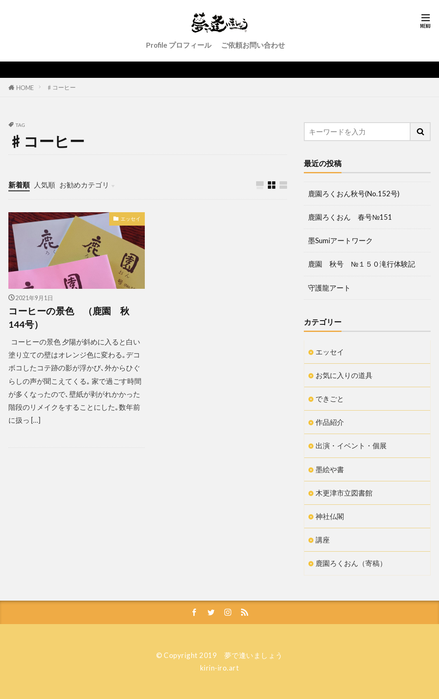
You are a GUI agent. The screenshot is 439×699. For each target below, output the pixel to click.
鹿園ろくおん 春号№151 (350, 217)
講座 (323, 539)
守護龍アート (329, 287)
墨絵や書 (330, 469)
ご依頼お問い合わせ (253, 45)
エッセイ (131, 219)
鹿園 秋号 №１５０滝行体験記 (361, 264)
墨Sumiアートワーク (340, 240)
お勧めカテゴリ (84, 184)
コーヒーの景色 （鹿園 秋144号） (68, 318)
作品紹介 (330, 422)
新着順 (19, 184)
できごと (330, 398)
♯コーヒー (61, 87)
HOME (25, 87)
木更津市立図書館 (344, 492)
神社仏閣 (330, 516)
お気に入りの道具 (344, 375)
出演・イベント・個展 (351, 445)
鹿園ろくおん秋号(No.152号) (354, 193)
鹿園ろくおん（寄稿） (351, 563)
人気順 (44, 184)
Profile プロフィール (178, 45)
